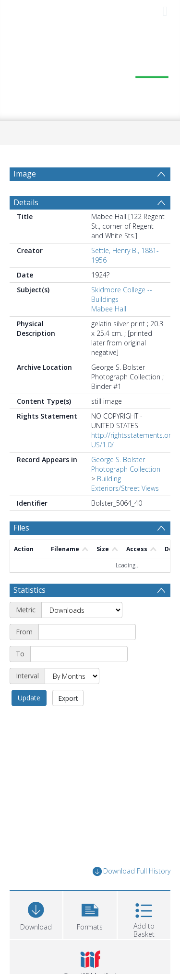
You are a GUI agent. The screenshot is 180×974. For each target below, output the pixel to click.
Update (29, 697)
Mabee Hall (108, 308)
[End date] (79, 654)
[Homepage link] (90, 72)
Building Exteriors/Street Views (125, 483)
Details (25, 202)
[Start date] (87, 632)
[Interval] (72, 676)
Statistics (29, 590)
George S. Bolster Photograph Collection (125, 464)
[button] (89, 914)
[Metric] (81, 610)
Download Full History (131, 871)
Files (21, 527)
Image (24, 173)
